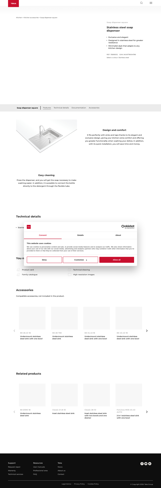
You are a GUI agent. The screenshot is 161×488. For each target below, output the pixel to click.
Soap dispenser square (27, 108)
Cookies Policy (93, 484)
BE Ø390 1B (25, 410)
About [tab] (118, 235)
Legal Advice (66, 484)
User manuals (39, 467)
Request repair (14, 467)
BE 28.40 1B (25, 333)
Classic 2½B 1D (59, 410)
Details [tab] (80, 235)
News (60, 467)
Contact (61, 474)
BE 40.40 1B (122, 333)
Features (47, 108)
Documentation (79, 108)
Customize (80, 260)
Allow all (116, 260)
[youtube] (145, 463)
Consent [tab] (43, 235)
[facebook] (142, 463)
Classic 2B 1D (90, 410)
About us (61, 471)
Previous (14, 330)
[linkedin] (149, 463)
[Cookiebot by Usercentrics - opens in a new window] (123, 227)
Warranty (12, 471)
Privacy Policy (79, 484)
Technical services (15, 474)
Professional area (40, 471)
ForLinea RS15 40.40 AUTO (126, 411)
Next (147, 330)
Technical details (61, 108)
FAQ (35, 474)
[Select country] (146, 3)
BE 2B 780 (57, 333)
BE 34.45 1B (90, 333)
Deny (44, 260)
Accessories (94, 108)
